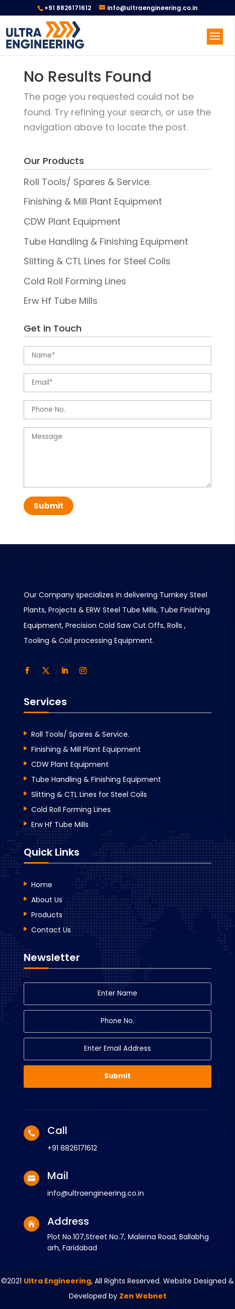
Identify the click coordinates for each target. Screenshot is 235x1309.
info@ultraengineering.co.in (95, 1193)
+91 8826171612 (67, 8)
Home (41, 885)
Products (46, 915)
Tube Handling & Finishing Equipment (106, 241)
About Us (46, 900)
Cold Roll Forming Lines (75, 281)
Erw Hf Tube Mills (61, 300)
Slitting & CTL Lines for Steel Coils (97, 261)
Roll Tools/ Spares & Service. (87, 182)
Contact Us (51, 930)
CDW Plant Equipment (72, 221)
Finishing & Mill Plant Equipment (93, 201)
